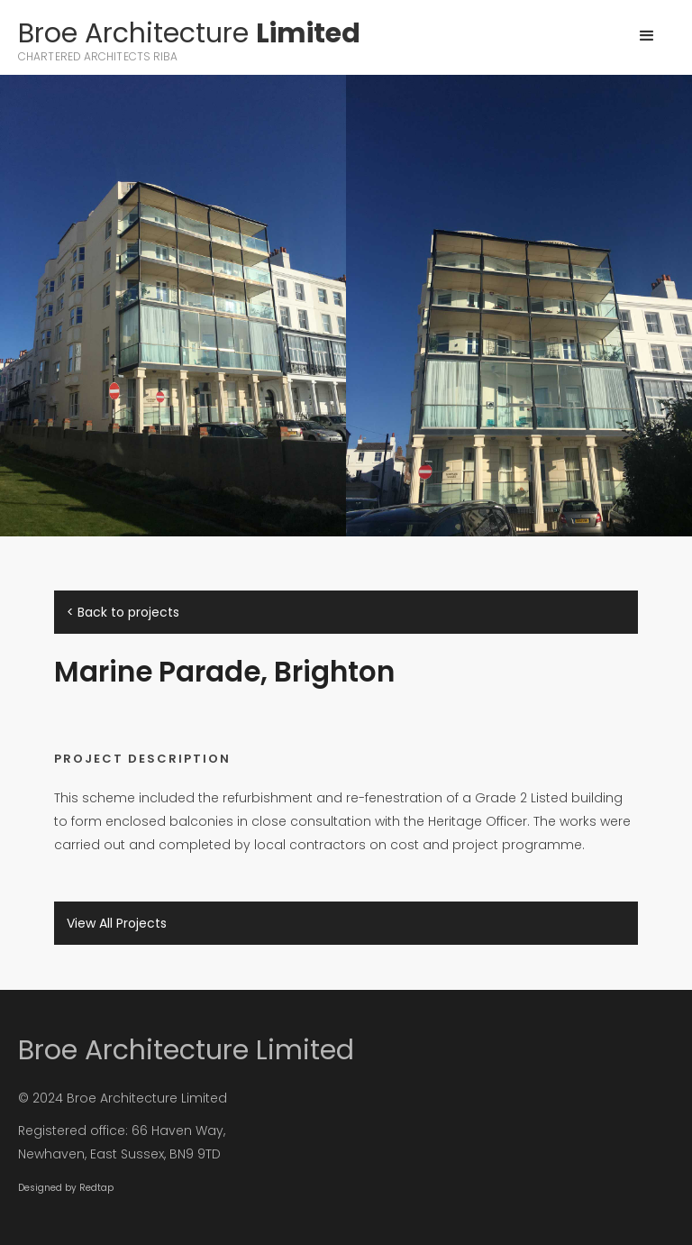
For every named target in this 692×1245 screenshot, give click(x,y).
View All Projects (117, 923)
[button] (647, 36)
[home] (189, 42)
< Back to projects (123, 612)
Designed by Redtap (66, 1188)
